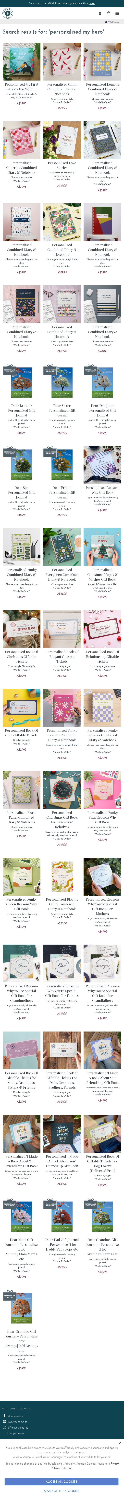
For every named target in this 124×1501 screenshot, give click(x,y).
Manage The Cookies (61, 1491)
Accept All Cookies (61, 1482)
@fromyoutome (13, 1415)
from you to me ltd (14, 1421)
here (92, 3)
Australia (112, 21)
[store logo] (7, 13)
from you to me (13, 1433)
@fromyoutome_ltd (15, 1427)
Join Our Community (18, 1408)
